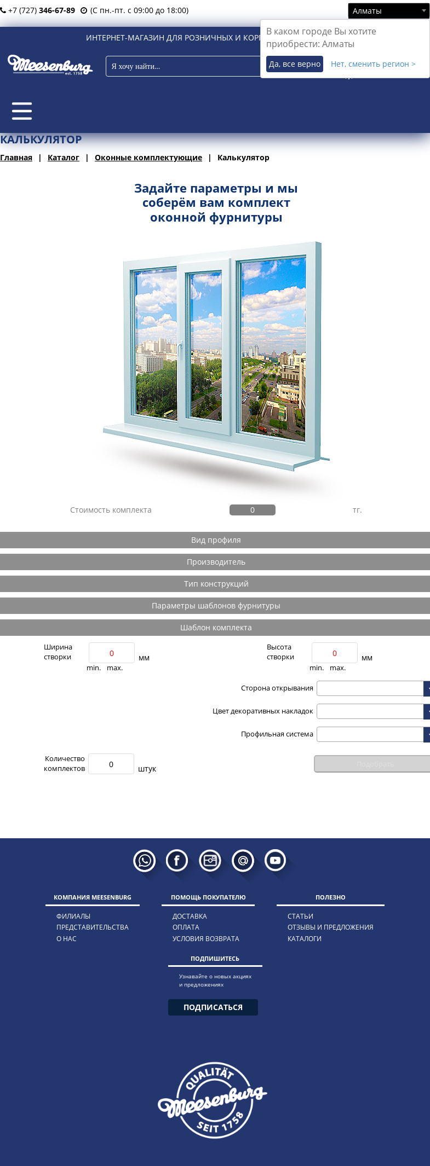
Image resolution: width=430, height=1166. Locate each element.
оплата (186, 927)
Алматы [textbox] (367, 10)
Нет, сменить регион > (373, 64)
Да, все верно (294, 64)
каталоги (305, 938)
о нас (66, 938)
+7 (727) (37, 10)
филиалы (73, 916)
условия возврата (206, 938)
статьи (300, 916)
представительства (92, 927)
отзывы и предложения (331, 927)
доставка (190, 916)
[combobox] (389, 10)
